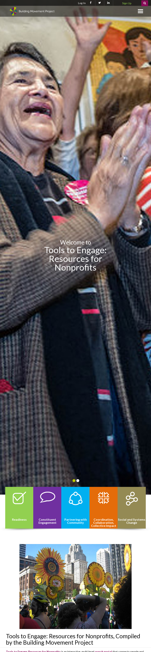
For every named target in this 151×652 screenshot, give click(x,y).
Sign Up (126, 3)
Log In (82, 3)
